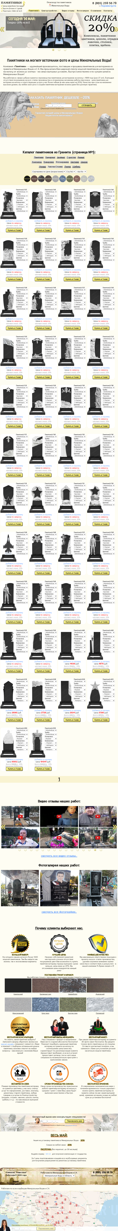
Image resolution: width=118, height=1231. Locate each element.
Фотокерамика (62, 162)
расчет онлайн (7, 1044)
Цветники (75, 162)
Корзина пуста (107, 6)
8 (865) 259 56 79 (104, 2)
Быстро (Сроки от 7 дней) (11, 8)
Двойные (61, 157)
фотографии (59, 911)
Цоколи (84, 162)
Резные (81, 157)
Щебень (76, 167)
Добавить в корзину (14, 221)
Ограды (42, 167)
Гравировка (49, 162)
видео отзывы (59, 855)
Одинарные (50, 157)
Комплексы (36, 162)
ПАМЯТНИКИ (11, 2)
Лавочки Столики (55, 167)
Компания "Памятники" (16, 1172)
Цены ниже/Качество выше (12, 6)
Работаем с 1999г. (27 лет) (11, 11)
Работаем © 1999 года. (16, 1175)
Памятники (38, 157)
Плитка (68, 167)
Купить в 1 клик (14, 230)
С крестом (71, 157)
